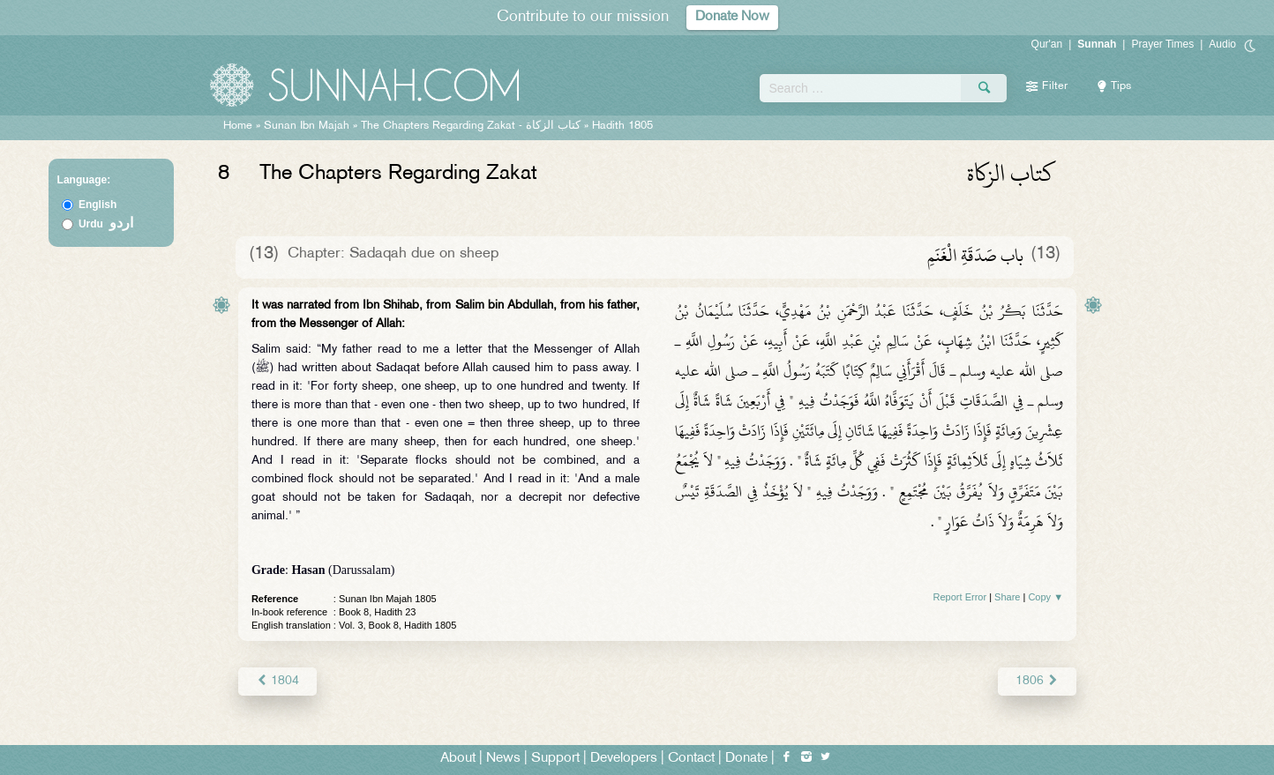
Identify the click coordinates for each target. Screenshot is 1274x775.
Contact (691, 758)
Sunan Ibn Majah (306, 126)
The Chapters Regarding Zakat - (472, 126)
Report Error (960, 597)
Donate (746, 758)
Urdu (106, 224)
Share (1007, 597)
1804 (277, 681)
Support (555, 758)
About (458, 758)
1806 (1037, 681)
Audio (1222, 44)
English (97, 204)
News (503, 758)
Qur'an (1047, 44)
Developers (623, 758)
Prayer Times (1162, 44)
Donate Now (732, 17)
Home (237, 126)
